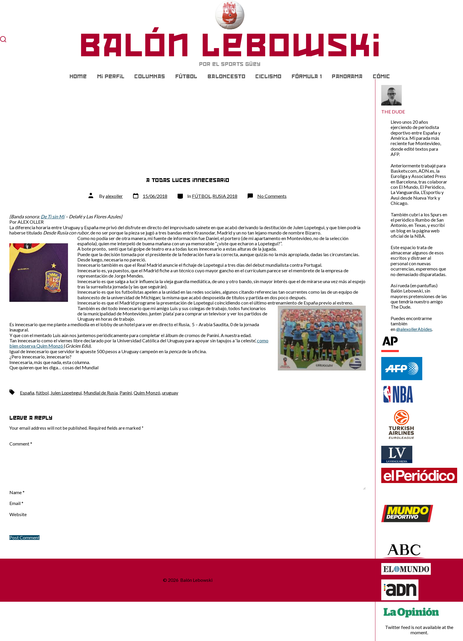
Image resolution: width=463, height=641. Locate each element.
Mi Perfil (110, 76)
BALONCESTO (226, 76)
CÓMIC (381, 76)
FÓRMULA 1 (307, 76)
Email (16, 503)
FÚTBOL (186, 76)
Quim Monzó (147, 392)
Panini (126, 392)
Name (17, 492)
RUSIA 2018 (224, 196)
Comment (20, 443)
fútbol (42, 392)
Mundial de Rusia (101, 392)
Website (18, 514)
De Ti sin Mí (52, 216)
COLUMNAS (149, 76)
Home (78, 76)
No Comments (272, 196)
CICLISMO (268, 76)
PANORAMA (347, 76)
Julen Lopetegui (66, 392)
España (27, 392)
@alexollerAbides (414, 329)
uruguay (170, 392)
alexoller (114, 196)
